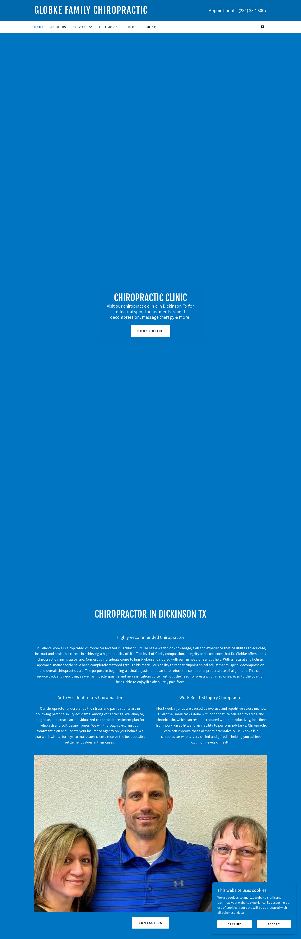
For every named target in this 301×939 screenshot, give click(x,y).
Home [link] (39, 27)
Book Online (150, 331)
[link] (92, 12)
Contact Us (151, 923)
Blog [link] (132, 27)
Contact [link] (151, 27)
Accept (274, 924)
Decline (234, 924)
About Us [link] (58, 27)
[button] (82, 26)
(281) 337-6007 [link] (253, 10)
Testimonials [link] (110, 27)
